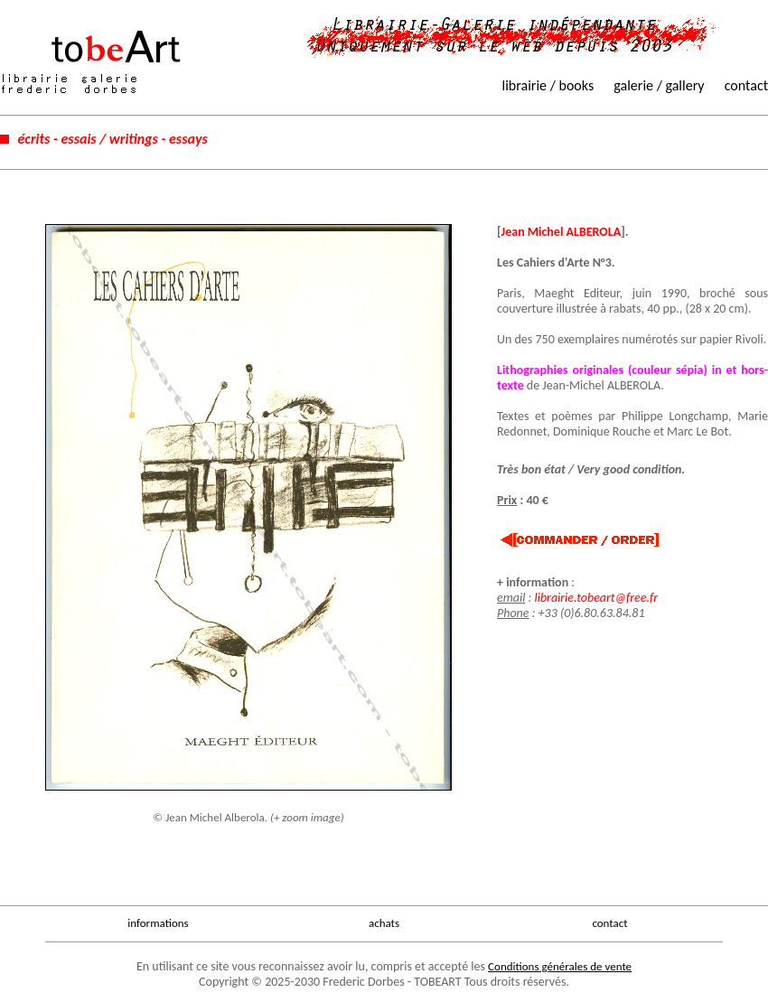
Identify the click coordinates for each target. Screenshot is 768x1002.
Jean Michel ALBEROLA (561, 231)
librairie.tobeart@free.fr (596, 597)
